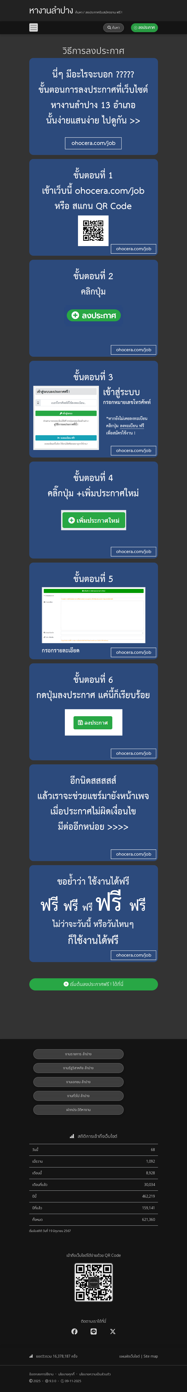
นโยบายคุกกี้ (66, 1374)
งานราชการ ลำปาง (78, 1054)
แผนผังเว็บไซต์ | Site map (138, 1356)
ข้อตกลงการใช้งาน (41, 1374)
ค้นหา (114, 27)
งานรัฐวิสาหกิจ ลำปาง (78, 1068)
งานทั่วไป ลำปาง (78, 1096)
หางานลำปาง (51, 10)
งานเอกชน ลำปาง (78, 1082)
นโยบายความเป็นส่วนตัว (95, 1374)
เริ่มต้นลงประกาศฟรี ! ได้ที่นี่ (93, 984)
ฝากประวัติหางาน (78, 1109)
